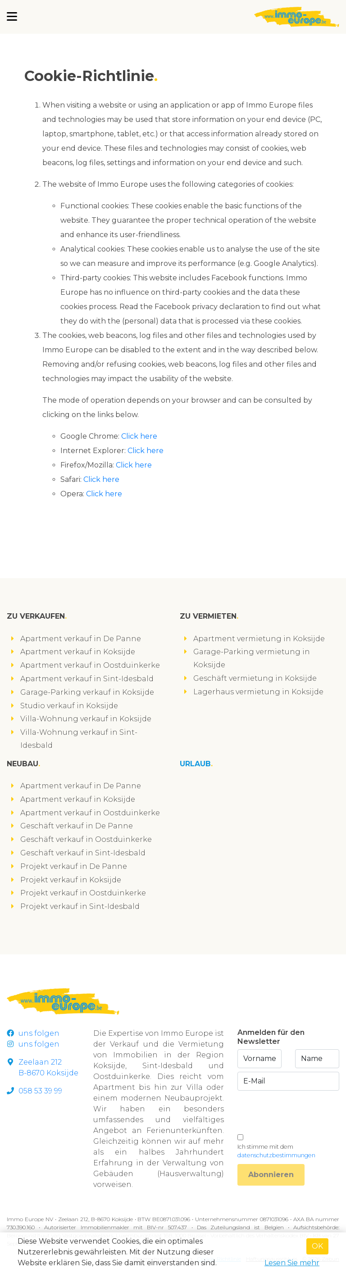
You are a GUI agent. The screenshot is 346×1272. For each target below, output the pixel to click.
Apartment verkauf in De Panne (80, 638)
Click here (139, 436)
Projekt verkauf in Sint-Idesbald (80, 906)
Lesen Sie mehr (291, 1263)
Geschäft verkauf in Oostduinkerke (86, 839)
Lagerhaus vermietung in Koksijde (258, 692)
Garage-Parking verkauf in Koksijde (87, 692)
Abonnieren (271, 1174)
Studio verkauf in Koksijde (69, 705)
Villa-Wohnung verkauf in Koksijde (85, 719)
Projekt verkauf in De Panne (73, 866)
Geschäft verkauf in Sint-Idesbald (83, 853)
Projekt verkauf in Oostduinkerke (83, 893)
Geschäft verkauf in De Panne (76, 826)
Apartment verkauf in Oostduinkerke (90, 665)
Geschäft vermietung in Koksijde (255, 678)
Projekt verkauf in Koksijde (70, 880)
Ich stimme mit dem (276, 1151)
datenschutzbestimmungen (276, 1155)
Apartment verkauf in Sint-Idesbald (87, 678)
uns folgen (33, 1033)
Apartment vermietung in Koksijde (259, 638)
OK (317, 1246)
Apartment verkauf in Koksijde (77, 651)
